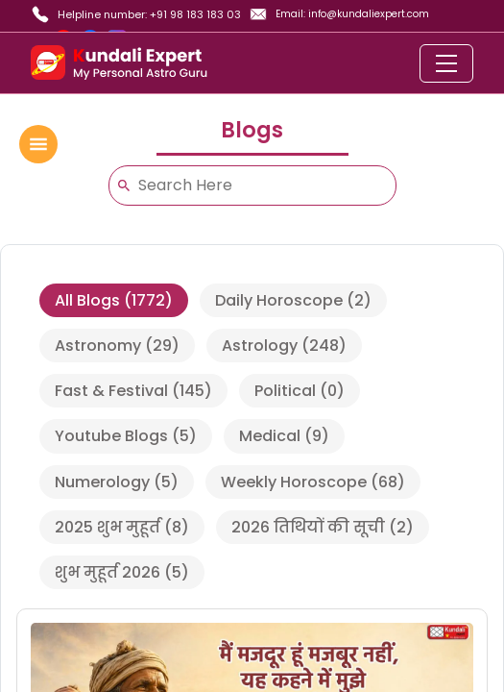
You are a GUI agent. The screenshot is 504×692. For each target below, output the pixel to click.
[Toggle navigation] (446, 63)
